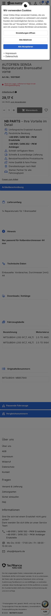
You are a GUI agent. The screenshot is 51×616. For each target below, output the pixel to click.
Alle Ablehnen (25, 40)
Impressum (10, 53)
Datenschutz (11, 56)
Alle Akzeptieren (25, 46)
